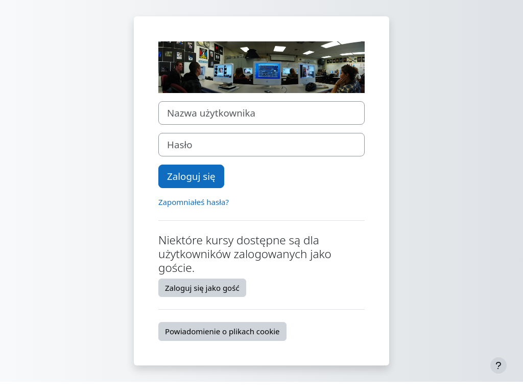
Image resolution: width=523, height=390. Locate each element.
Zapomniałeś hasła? (193, 202)
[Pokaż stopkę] (498, 365)
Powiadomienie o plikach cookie (222, 331)
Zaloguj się (191, 176)
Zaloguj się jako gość (202, 288)
